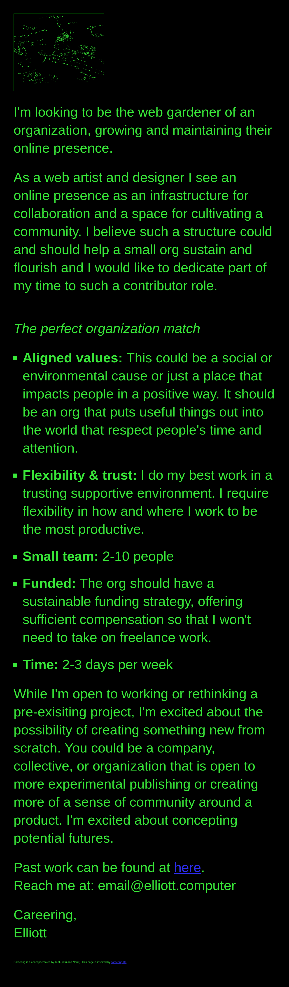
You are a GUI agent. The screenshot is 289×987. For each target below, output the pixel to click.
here (187, 867)
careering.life (119, 962)
